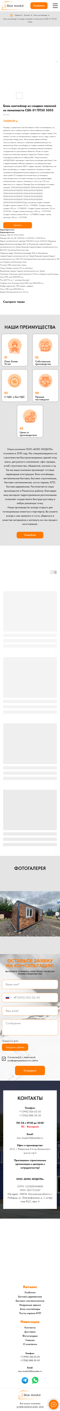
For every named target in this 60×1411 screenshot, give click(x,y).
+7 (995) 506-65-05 (30, 1111)
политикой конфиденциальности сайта (23, 1059)
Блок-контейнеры (40, 15)
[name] (30, 984)
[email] (30, 1011)
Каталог (27, 15)
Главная (15, 15)
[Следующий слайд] (57, 914)
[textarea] (30, 1027)
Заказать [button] (18, 225)
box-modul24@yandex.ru (30, 1137)
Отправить (30, 1070)
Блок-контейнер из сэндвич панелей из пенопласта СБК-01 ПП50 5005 (30, 20)
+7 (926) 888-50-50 (30, 1115)
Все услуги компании (30, 1403)
